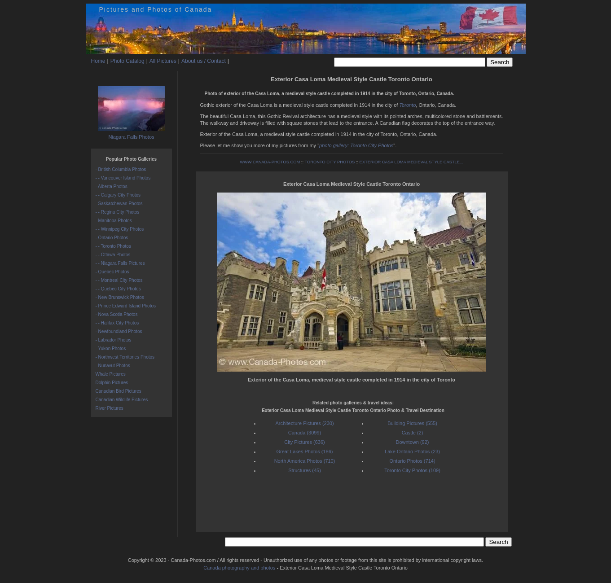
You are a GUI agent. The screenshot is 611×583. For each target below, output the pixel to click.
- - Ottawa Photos (113, 254)
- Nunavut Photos (113, 365)
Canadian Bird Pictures (118, 391)
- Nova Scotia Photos (117, 314)
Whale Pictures (111, 374)
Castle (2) (412, 432)
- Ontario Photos (112, 237)
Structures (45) (304, 470)
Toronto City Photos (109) (412, 470)
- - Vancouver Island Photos (123, 177)
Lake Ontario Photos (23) (412, 451)
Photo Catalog (127, 61)
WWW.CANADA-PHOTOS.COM (270, 162)
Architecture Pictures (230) (304, 423)
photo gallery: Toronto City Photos (356, 145)
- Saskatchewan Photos (119, 203)
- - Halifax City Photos (117, 322)
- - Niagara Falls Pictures (120, 263)
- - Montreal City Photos (119, 280)
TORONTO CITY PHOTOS (329, 162)
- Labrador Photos (114, 340)
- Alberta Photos (111, 186)
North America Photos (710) (304, 461)
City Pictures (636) (304, 442)
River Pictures (109, 408)
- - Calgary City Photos (118, 195)
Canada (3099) (304, 432)
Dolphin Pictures (112, 382)
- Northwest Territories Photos (125, 357)
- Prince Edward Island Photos (126, 305)
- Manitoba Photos (114, 220)
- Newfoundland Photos (119, 331)
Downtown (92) (412, 442)
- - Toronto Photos (113, 246)
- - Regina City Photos (118, 212)
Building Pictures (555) (412, 423)
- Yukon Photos (111, 348)
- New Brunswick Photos (120, 297)
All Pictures (162, 61)
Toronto (407, 105)
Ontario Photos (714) (412, 461)
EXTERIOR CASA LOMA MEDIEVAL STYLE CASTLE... (411, 162)
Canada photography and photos (239, 567)
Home (98, 61)
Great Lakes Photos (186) (305, 451)
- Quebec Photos (112, 271)
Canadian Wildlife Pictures (122, 399)
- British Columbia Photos (121, 169)
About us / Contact (203, 61)
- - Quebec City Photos (118, 288)
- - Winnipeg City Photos (120, 229)
